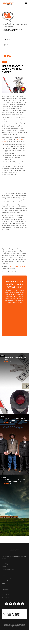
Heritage (12, 30)
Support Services (6, 595)
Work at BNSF (5, 597)
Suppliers (4, 592)
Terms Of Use (7, 624)
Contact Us (5, 566)
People (20, 29)
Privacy (23, 624)
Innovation (15, 29)
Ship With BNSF (6, 589)
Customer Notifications (8, 569)
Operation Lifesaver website (17, 266)
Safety (5, 29)
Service (9, 29)
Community (6, 30)
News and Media (6, 580)
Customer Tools (6, 575)
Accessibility (5, 564)
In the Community (6, 578)
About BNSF (5, 561)
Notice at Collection (16, 624)
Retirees (4, 583)
